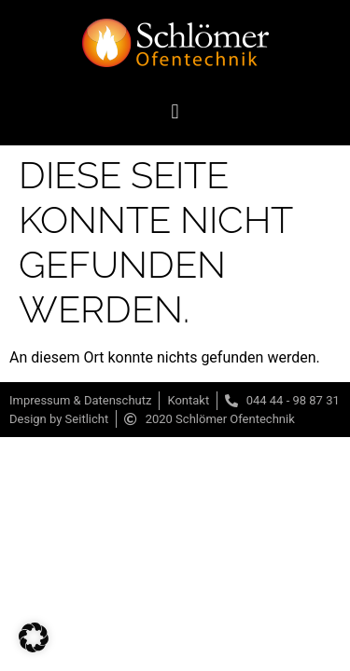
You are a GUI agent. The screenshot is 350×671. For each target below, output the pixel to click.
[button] (175, 111)
